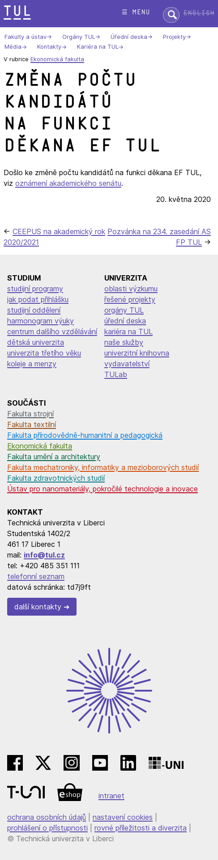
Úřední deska (129, 37)
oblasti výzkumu (131, 288)
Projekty (174, 37)
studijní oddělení (33, 310)
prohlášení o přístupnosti (47, 827)
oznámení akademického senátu (68, 183)
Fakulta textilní (31, 424)
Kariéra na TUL (97, 47)
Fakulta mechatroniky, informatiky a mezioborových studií (103, 467)
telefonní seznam (35, 576)
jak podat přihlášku (37, 299)
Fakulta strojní (30, 413)
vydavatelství (127, 363)
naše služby (123, 342)
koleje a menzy (31, 363)
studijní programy (35, 288)
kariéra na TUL (128, 331)
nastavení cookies (123, 817)
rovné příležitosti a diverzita (140, 827)
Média (12, 47)
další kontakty (37, 606)
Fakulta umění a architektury (53, 456)
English (198, 13)
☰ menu (136, 12)
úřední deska (125, 320)
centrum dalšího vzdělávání (52, 331)
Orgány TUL (78, 37)
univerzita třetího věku (44, 352)
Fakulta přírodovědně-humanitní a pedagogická (84, 435)
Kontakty (49, 47)
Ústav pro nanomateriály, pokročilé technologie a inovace (102, 488)
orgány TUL (124, 310)
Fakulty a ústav (25, 37)
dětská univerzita (35, 342)
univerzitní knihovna (136, 352)
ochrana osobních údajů (46, 817)
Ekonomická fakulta (57, 59)
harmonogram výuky (40, 320)
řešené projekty (129, 299)
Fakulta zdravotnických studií (56, 478)
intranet (111, 795)
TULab (115, 374)
